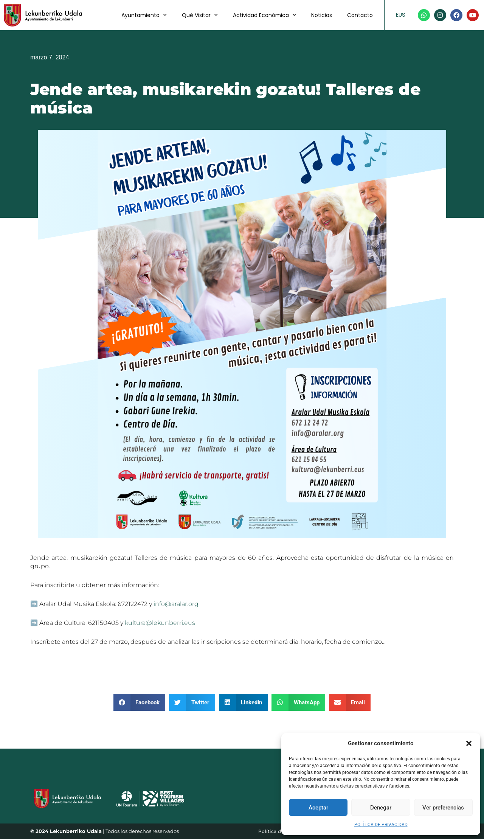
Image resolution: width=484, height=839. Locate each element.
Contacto (360, 15)
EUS (401, 15)
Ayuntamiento (144, 15)
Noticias (321, 15)
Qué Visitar (200, 15)
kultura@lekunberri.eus (160, 622)
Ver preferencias (443, 807)
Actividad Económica (264, 15)
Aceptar (318, 807)
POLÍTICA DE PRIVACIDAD (381, 824)
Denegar (380, 807)
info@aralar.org (176, 603)
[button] (469, 743)
